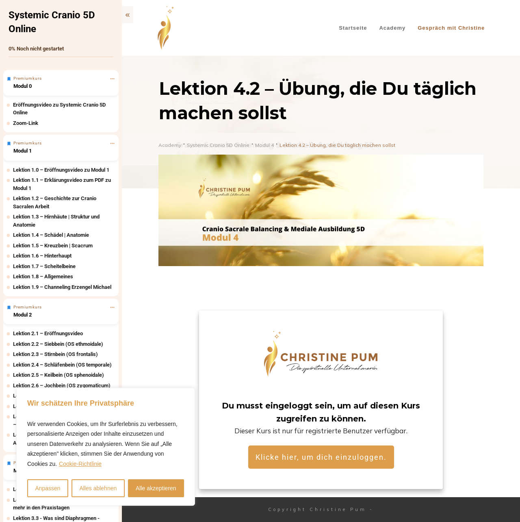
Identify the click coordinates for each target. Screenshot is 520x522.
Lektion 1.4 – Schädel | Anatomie (51, 235)
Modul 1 (22, 151)
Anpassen (47, 488)
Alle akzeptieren (156, 488)
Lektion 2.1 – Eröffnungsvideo (48, 333)
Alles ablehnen (98, 488)
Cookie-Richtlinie (80, 464)
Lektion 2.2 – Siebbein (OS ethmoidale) (58, 344)
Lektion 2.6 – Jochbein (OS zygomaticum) (61, 385)
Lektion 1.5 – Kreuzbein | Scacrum (53, 245)
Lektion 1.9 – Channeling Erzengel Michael (62, 287)
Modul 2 (22, 315)
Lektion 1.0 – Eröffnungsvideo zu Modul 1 (61, 170)
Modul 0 (22, 86)
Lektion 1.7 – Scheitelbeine (44, 266)
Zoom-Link (25, 123)
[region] (105, 447)
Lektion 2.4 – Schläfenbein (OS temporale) (62, 365)
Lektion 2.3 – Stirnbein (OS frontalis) (55, 354)
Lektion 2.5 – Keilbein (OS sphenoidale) (58, 375)
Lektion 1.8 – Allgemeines (43, 276)
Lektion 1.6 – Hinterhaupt (42, 256)
